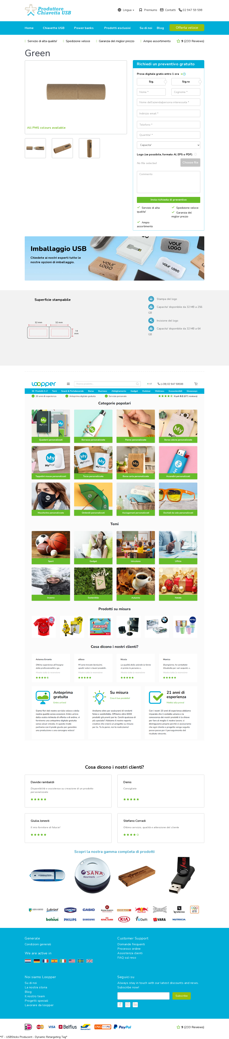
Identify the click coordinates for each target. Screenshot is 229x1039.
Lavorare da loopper (39, 1005)
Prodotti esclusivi (117, 28)
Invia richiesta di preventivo (169, 200)
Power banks (84, 28)
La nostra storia (36, 987)
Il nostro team (35, 996)
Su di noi (146, 28)
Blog (160, 28)
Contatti (168, 10)
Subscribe (182, 996)
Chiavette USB (53, 28)
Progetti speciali (36, 1001)
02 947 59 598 (190, 10)
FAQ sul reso (126, 958)
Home (29, 28)
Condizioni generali (38, 944)
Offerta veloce (187, 27)
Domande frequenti (131, 944)
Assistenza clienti (129, 953)
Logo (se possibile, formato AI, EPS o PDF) (167, 154)
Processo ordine (129, 949)
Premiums (148, 10)
